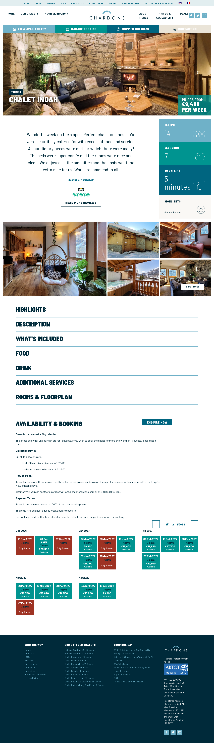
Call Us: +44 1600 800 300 (159, 3)
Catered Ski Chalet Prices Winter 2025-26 (133, 657)
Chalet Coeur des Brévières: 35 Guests (83, 681)
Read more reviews (81, 202)
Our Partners (31, 664)
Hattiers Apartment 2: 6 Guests (79, 650)
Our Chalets (30, 13)
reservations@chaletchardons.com (74, 491)
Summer (113, 3)
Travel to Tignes (121, 671)
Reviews (51, 3)
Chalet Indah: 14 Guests (75, 660)
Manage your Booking (124, 653)
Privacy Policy (31, 678)
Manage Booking (130, 3)
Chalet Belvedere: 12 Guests (78, 657)
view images (192, 286)
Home (11, 13)
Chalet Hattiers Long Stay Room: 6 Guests (84, 685)
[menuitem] (180, 3)
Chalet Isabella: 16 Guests (77, 671)
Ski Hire (117, 678)
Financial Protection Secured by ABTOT (132, 667)
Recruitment (96, 3)
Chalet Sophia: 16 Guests (76, 667)
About (27, 3)
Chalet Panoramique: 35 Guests (79, 678)
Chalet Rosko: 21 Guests (76, 674)
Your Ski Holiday (56, 13)
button (26, 485)
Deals (184, 13)
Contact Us (77, 3)
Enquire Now (157, 422)
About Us (29, 653)
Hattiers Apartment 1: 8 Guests (79, 653)
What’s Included (121, 664)
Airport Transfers (122, 674)
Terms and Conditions (35, 674)
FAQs (38, 3)
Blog (63, 3)
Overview (118, 660)
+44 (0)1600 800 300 (109, 491)
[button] (156, 524)
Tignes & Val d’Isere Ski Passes (128, 681)
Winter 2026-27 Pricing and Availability (132, 650)
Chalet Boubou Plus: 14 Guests (79, 664)
